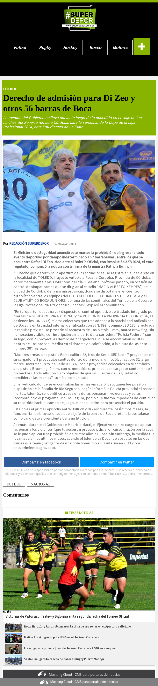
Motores (120, 47)
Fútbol (10, 88)
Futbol (20, 47)
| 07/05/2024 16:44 (64, 243)
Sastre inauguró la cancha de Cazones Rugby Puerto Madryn (64, 659)
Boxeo (95, 47)
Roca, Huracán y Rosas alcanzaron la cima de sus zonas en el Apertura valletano (77, 626)
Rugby (45, 47)
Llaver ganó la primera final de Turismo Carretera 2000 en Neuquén (70, 648)
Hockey (70, 47)
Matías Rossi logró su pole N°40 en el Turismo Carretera (61, 637)
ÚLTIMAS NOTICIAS (79, 513)
